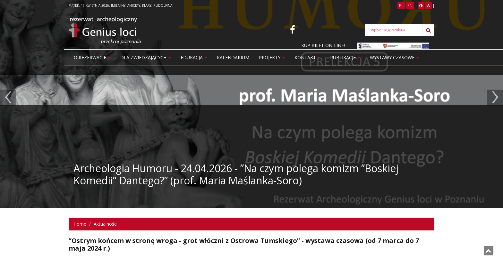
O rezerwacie (92, 57)
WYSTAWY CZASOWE (394, 57)
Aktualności (105, 224)
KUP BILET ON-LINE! (323, 45)
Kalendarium (233, 57)
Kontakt (307, 57)
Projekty (272, 57)
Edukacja (194, 57)
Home (79, 224)
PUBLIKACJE (345, 57)
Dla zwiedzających (145, 57)
